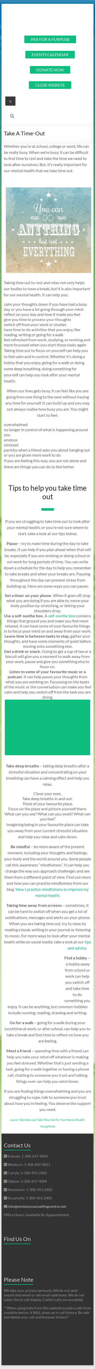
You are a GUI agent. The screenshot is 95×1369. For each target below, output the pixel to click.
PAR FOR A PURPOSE (50, 39)
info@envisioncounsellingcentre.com (37, 1206)
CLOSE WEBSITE (50, 85)
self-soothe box (61, 615)
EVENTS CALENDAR (50, 54)
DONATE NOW (50, 69)
